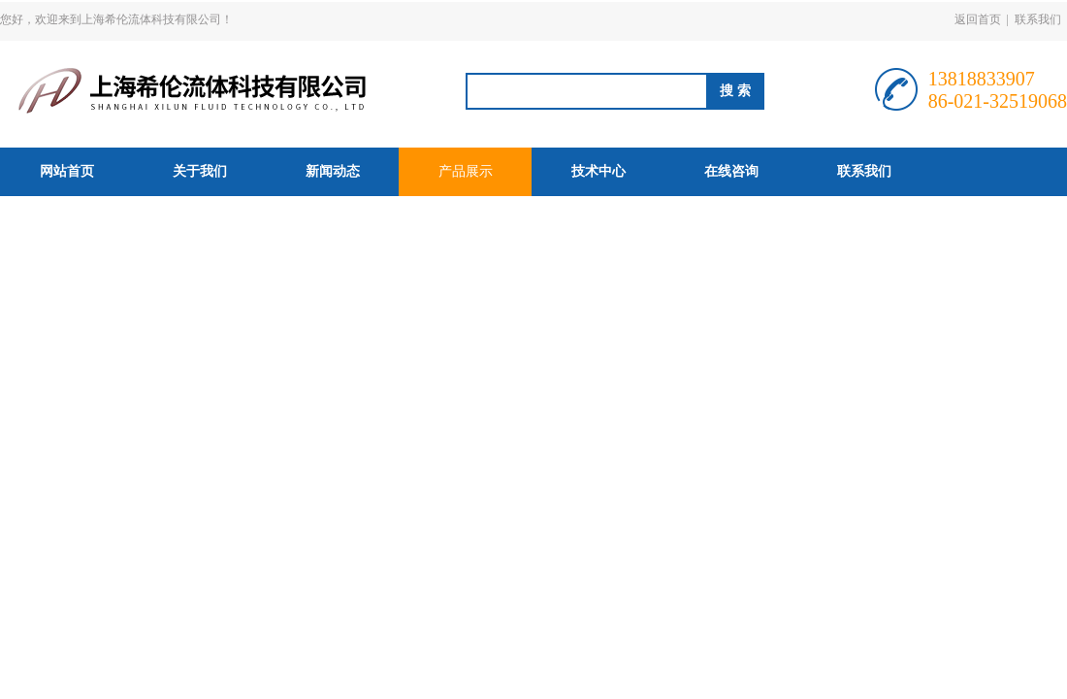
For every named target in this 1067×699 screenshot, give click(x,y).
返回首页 (977, 19)
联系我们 (1038, 19)
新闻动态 (333, 171)
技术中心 (598, 171)
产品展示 (465, 171)
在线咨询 (731, 171)
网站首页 (67, 171)
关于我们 (200, 171)
